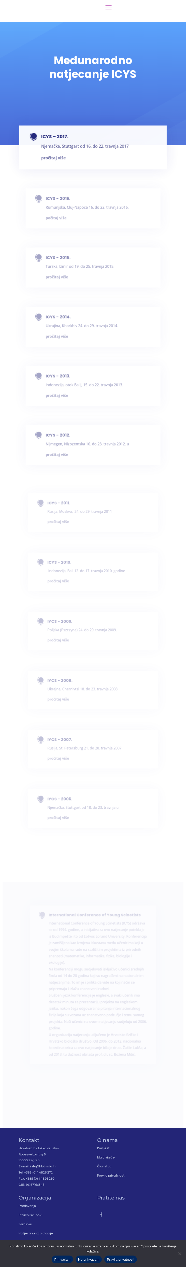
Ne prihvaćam (88, 1259)
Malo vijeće (106, 1157)
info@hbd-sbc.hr (43, 1166)
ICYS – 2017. (58, 139)
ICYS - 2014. (62, 319)
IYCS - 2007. (62, 742)
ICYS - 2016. (62, 201)
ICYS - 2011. (61, 505)
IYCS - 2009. (62, 623)
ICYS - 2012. (62, 438)
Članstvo (104, 1166)
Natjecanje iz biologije (36, 1233)
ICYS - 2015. (62, 260)
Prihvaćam (62, 1259)
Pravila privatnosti (111, 1175)
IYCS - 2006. (62, 801)
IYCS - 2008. (62, 682)
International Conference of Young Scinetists (94, 933)
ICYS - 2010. (62, 564)
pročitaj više (60, 337)
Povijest (103, 1148)
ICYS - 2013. (62, 379)
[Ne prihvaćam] (179, 1253)
